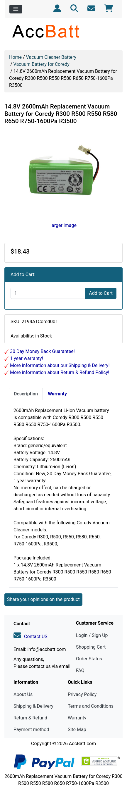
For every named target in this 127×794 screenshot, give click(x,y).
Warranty (77, 718)
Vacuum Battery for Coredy (41, 64)
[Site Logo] (63, 31)
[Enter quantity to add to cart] (48, 293)
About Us (23, 694)
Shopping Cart (91, 647)
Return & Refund (30, 718)
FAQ (80, 670)
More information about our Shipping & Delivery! (59, 365)
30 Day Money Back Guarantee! (42, 351)
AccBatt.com (82, 743)
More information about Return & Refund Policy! (59, 372)
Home (15, 57)
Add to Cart (101, 293)
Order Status (89, 659)
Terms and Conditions (91, 706)
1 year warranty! (26, 358)
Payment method (31, 729)
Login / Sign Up (92, 635)
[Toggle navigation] (15, 9)
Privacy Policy (82, 694)
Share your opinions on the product (43, 599)
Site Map (77, 729)
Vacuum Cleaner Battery (51, 57)
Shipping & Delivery (33, 706)
